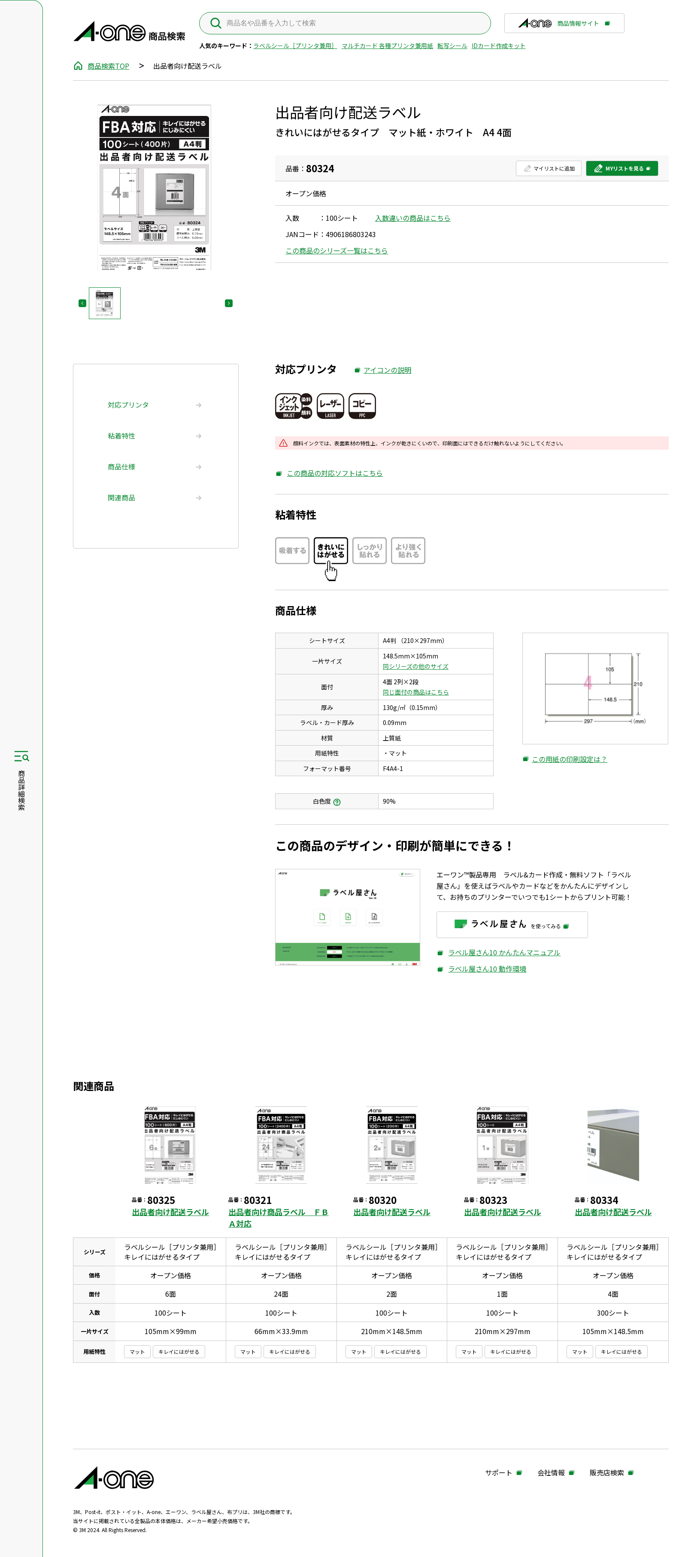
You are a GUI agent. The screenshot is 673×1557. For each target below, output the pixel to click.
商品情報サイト (558, 26)
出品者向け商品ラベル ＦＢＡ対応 (278, 1217)
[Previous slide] (82, 303)
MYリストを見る (618, 170)
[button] (105, 303)
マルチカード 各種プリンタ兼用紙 (387, 45)
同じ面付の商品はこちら (416, 692)
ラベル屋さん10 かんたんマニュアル (499, 952)
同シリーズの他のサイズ (416, 666)
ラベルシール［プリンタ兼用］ (295, 45)
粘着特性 (121, 435)
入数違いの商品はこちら (413, 218)
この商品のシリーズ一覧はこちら (336, 250)
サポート (498, 1472)
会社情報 (551, 1472)
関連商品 (121, 497)
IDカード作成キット (499, 45)
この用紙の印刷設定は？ (564, 759)
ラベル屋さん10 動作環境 (481, 968)
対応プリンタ (128, 404)
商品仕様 (121, 466)
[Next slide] (229, 303)
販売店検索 (607, 1472)
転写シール (452, 45)
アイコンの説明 (382, 370)
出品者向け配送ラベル (170, 1211)
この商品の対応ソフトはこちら (329, 473)
